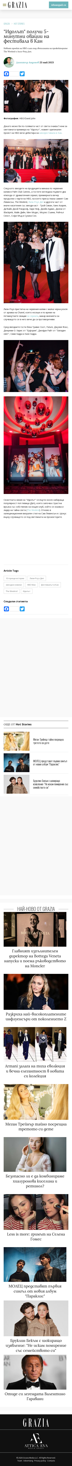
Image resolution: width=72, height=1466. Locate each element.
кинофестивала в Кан (50, 132)
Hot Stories (19, 23)
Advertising (28, 1460)
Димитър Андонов (27, 62)
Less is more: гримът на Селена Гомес (36, 1237)
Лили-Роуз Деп (36, 202)
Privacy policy (40, 1460)
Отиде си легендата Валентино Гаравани (35, 1396)
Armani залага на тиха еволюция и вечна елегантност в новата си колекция (35, 1071)
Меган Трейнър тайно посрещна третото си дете (48, 741)
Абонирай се (58, 4)
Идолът (26, 591)
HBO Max (31, 584)
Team (19, 1460)
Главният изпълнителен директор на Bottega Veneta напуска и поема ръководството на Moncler (35, 958)
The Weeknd (33, 510)
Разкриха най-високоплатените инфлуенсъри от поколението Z (36, 1017)
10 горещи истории (15, 578)
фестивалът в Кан (50, 584)
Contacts (51, 1460)
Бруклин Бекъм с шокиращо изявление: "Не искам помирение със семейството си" (50, 784)
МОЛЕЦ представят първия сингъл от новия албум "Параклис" (50, 762)
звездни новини (14, 584)
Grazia (7, 23)
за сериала (32, 316)
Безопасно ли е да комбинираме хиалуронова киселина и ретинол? (35, 1181)
